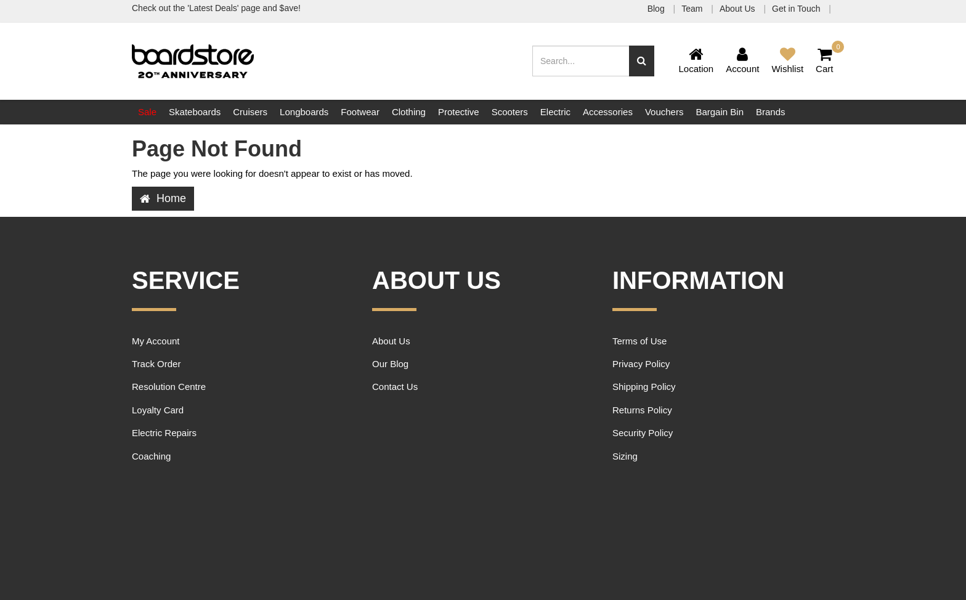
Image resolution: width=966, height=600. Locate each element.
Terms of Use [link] (639, 341)
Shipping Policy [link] (644, 386)
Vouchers (664, 112)
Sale (147, 112)
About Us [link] (391, 341)
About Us (738, 9)
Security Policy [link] (642, 433)
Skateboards (195, 112)
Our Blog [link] (390, 364)
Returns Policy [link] (642, 410)
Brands (770, 112)
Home (163, 198)
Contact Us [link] (395, 386)
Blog (657, 9)
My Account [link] (156, 341)
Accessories (608, 112)
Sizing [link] (625, 456)
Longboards (304, 112)
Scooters (510, 112)
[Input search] (581, 61)
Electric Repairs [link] (164, 433)
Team (693, 9)
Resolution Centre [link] (169, 386)
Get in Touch (797, 9)
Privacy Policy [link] (641, 364)
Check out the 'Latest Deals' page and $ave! (216, 8)
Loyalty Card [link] (158, 410)
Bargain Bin (720, 112)
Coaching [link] (151, 456)
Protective (458, 112)
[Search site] (641, 61)
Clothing (409, 112)
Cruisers (250, 112)
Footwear (360, 112)
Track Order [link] (156, 364)
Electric (555, 112)
